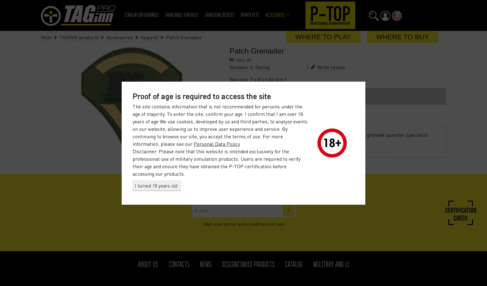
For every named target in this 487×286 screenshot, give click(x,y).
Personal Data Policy (217, 144)
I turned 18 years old (156, 185)
